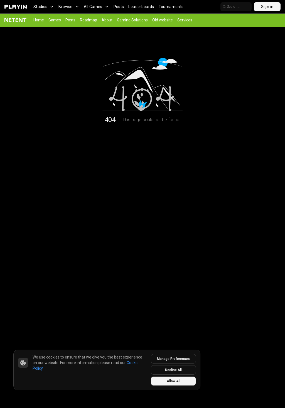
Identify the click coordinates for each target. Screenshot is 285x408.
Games (54, 20)
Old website (162, 20)
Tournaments (171, 6)
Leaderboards (141, 6)
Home (38, 20)
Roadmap (88, 20)
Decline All (173, 370)
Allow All (173, 381)
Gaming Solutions (132, 20)
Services (184, 20)
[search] (252, 6)
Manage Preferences (173, 359)
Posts (119, 6)
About (107, 20)
